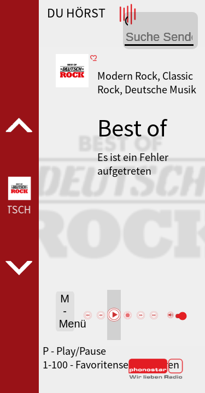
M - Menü (66, 311)
